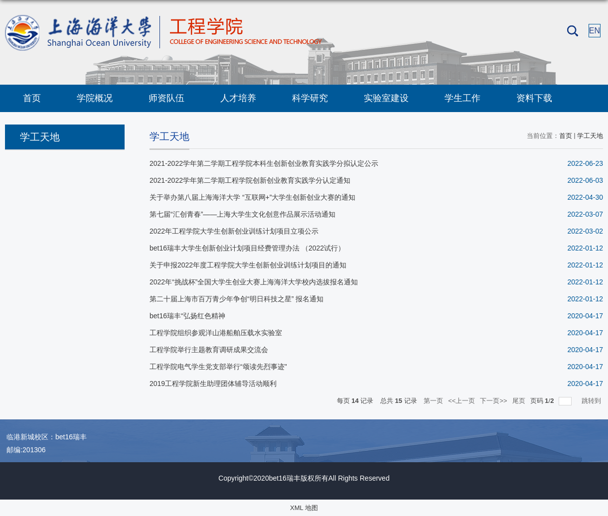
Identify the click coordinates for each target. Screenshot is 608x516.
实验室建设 (386, 98)
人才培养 (238, 98)
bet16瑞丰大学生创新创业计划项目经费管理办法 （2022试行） (247, 248)
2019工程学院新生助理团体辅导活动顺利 (213, 383)
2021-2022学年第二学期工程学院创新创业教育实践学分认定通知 (250, 180)
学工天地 (590, 135)
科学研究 (310, 98)
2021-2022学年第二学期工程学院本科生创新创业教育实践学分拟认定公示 (264, 163)
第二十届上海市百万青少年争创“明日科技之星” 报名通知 (236, 299)
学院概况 (95, 98)
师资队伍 (166, 98)
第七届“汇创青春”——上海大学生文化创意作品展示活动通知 (242, 214)
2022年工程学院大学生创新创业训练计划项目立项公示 (234, 231)
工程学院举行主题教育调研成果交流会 (209, 350)
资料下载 (534, 98)
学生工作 (462, 98)
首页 (32, 98)
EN (594, 30)
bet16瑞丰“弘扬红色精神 (187, 316)
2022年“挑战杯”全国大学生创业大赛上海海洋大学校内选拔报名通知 (254, 282)
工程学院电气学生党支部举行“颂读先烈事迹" (218, 367)
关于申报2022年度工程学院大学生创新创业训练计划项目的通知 (248, 265)
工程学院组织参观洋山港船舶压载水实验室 (216, 333)
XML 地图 (304, 508)
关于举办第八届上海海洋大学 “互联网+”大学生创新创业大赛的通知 (252, 197)
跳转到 (592, 400)
